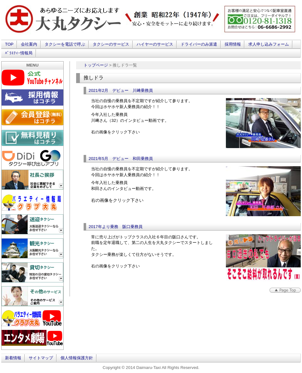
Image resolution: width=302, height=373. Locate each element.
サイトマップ (41, 358)
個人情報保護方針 (77, 358)
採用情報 (233, 44)
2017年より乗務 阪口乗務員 (116, 226)
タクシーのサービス (111, 44)
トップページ (96, 65)
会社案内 (29, 44)
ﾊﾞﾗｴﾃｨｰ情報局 (18, 53)
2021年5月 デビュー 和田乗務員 (121, 158)
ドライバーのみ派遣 (199, 44)
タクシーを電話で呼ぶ (65, 44)
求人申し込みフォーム (268, 44)
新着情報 (13, 358)
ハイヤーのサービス (155, 44)
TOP (9, 44)
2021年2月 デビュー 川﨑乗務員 (121, 90)
